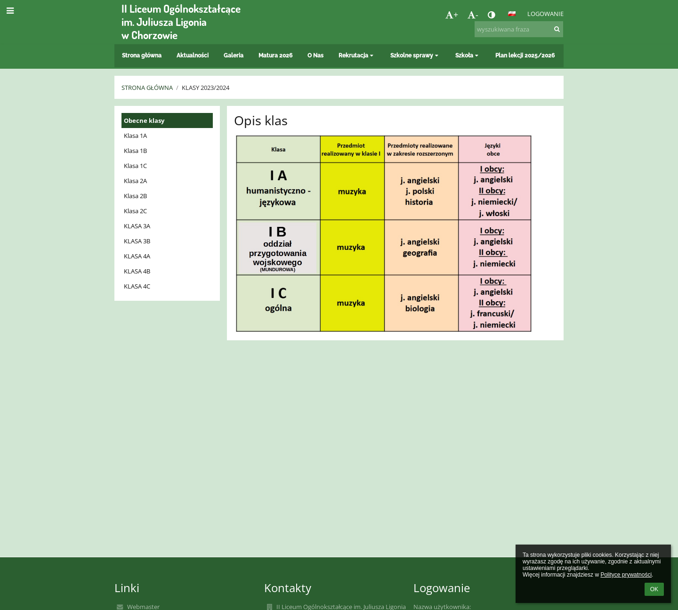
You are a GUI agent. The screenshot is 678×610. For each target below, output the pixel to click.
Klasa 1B (135, 150)
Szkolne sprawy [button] (415, 55)
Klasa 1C (135, 165)
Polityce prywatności (626, 574)
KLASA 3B (137, 241)
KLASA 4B (137, 271)
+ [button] (451, 14)
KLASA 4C (137, 286)
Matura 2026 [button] (275, 55)
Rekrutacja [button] (357, 55)
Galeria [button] (233, 55)
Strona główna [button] (141, 55)
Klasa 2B (135, 196)
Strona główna (147, 87)
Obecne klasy (144, 120)
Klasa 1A (135, 135)
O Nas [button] (315, 55)
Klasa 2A (135, 181)
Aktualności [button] (193, 55)
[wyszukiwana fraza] (519, 29)
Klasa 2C (135, 211)
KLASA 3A (137, 226)
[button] (512, 13)
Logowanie (545, 13)
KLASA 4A (137, 256)
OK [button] (654, 589)
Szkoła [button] (467, 55)
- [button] (473, 14)
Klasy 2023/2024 (205, 87)
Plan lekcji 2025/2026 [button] (525, 55)
